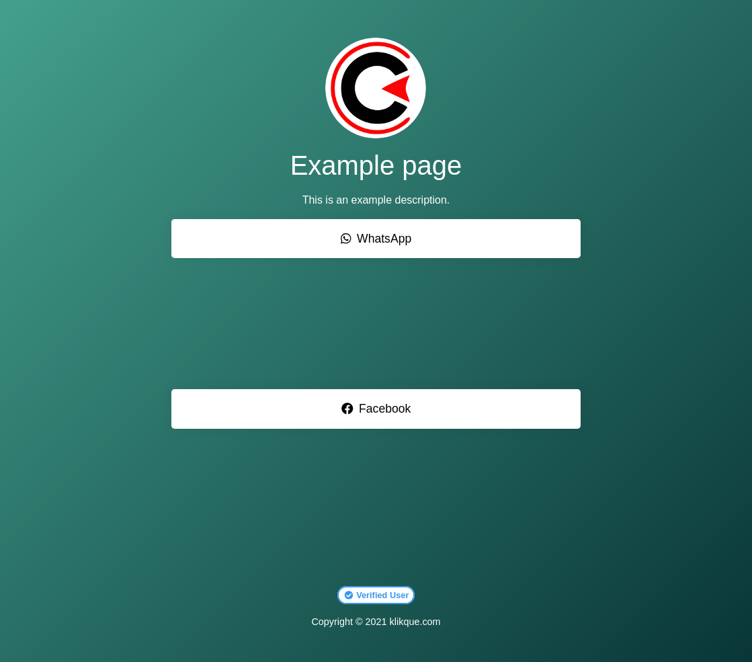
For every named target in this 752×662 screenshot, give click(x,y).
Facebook (376, 408)
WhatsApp (376, 238)
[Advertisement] (376, 323)
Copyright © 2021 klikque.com (375, 621)
